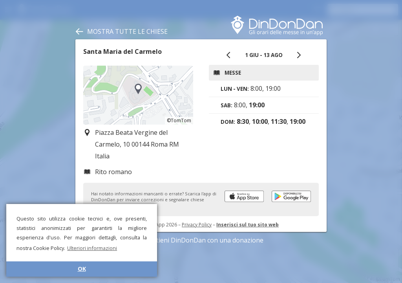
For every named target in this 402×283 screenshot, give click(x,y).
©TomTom (179, 120)
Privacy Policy (197, 224)
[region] (138, 95)
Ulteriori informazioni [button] (92, 248)
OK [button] (82, 268)
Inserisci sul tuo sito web (247, 224)
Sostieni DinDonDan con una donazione (201, 240)
